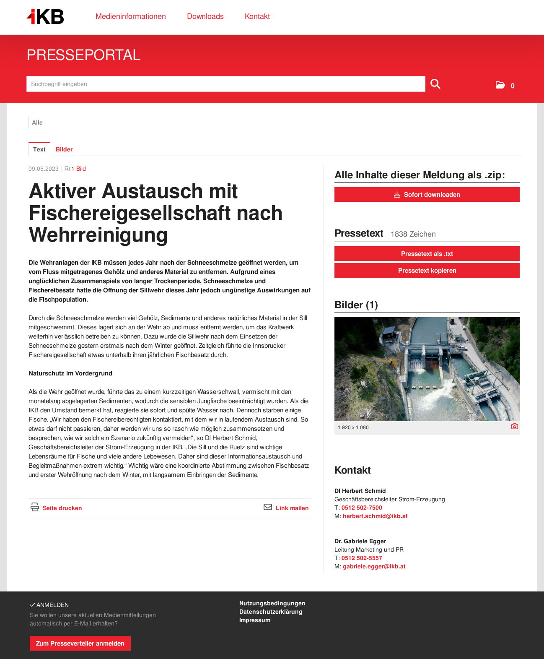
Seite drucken (62, 508)
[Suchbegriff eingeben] (236, 84)
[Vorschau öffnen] (427, 369)
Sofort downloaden (427, 194)
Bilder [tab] (64, 149)
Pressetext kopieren (427, 270)
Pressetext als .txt (427, 254)
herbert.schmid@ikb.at (375, 516)
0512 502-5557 (362, 558)
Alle (37, 122)
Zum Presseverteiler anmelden (80, 643)
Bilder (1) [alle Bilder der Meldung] (356, 304)
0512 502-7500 (362, 507)
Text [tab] (39, 149)
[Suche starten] (435, 84)
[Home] (45, 17)
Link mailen (292, 508)
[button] (505, 86)
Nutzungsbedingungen (272, 603)
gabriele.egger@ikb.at (374, 566)
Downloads (205, 16)
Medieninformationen (131, 16)
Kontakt (257, 16)
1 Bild (78, 168)
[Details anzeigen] (512, 427)
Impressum (254, 620)
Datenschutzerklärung (271, 611)
